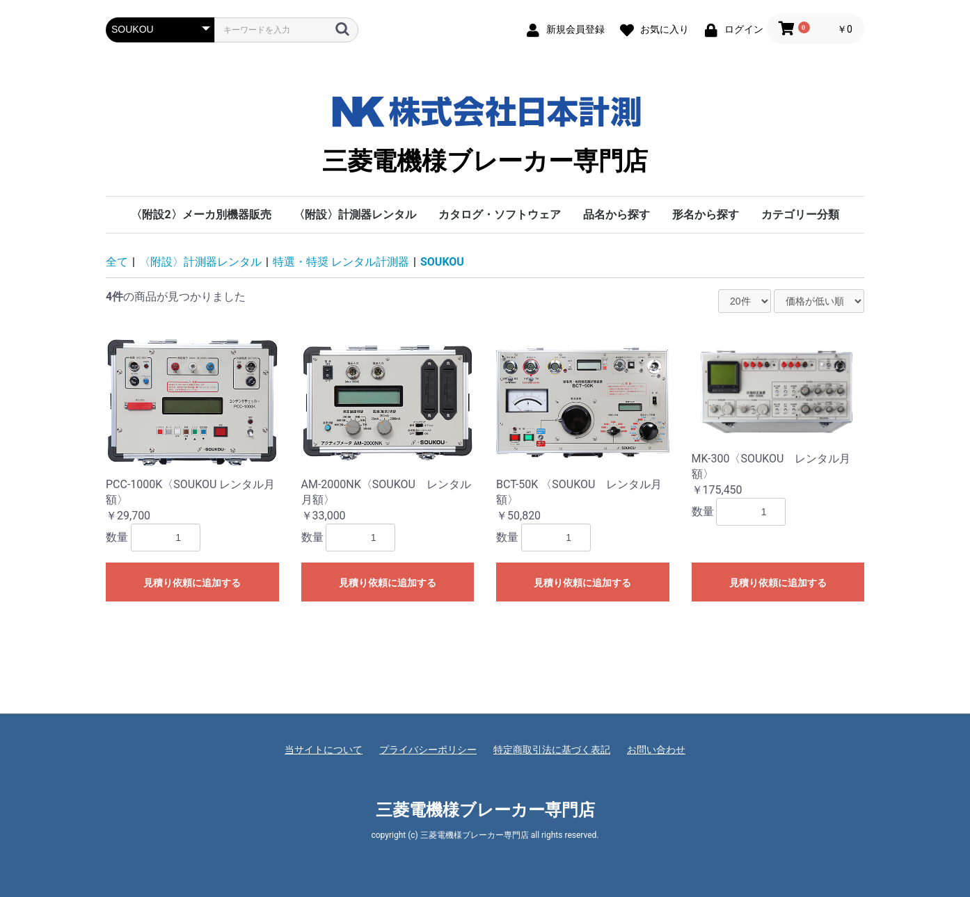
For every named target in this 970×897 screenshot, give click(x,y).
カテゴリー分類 (800, 214)
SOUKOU (442, 261)
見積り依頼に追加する (192, 582)
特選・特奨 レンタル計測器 (341, 261)
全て (117, 261)
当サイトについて (324, 749)
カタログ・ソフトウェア (499, 214)
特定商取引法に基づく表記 (551, 749)
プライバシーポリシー (428, 749)
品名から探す (616, 214)
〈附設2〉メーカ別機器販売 (201, 214)
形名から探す (705, 214)
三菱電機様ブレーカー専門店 (485, 130)
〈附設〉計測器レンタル (355, 214)
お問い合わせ (656, 749)
